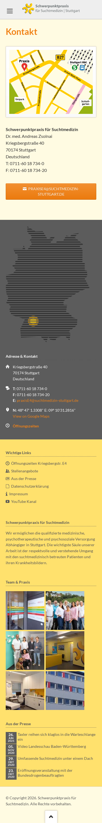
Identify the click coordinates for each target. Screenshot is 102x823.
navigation (10, 11)
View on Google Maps (31, 416)
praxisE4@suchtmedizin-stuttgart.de (53, 191)
